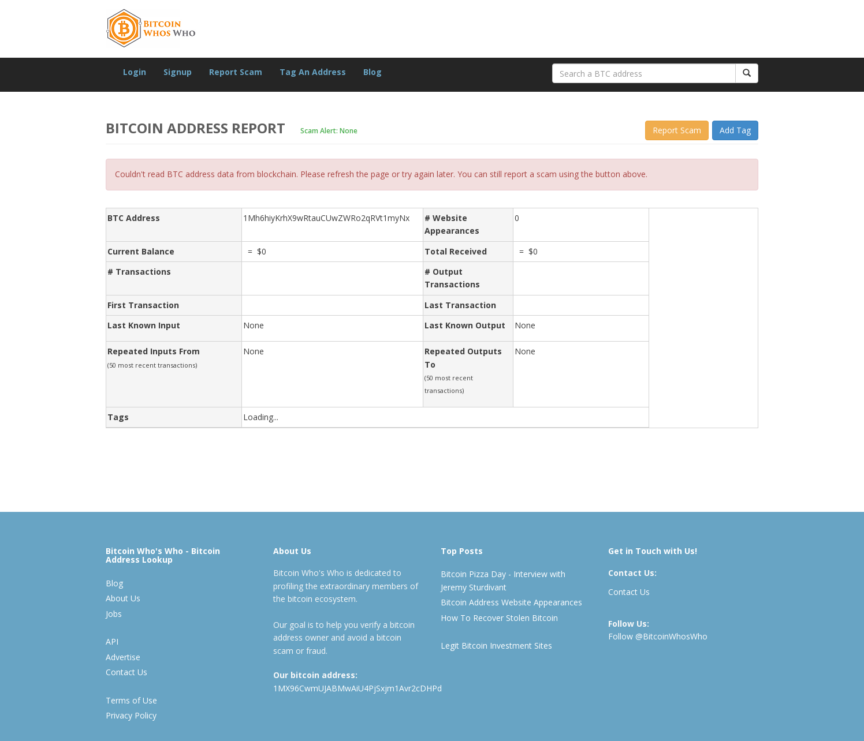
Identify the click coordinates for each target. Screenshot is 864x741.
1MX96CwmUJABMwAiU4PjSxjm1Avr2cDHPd (357, 688)
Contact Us (126, 672)
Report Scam (235, 71)
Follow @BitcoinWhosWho (657, 636)
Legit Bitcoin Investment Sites (496, 645)
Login (134, 71)
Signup (177, 71)
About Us (123, 598)
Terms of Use (131, 700)
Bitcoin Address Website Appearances (511, 602)
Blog (372, 71)
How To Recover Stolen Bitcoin (499, 617)
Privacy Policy (131, 715)
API (112, 641)
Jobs (114, 613)
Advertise (123, 657)
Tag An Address (313, 71)
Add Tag (735, 130)
